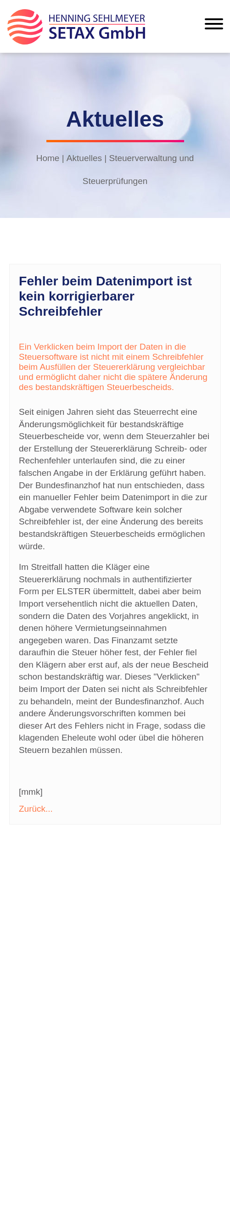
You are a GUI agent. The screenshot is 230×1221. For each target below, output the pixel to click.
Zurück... (36, 809)
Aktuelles (84, 158)
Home (48, 158)
